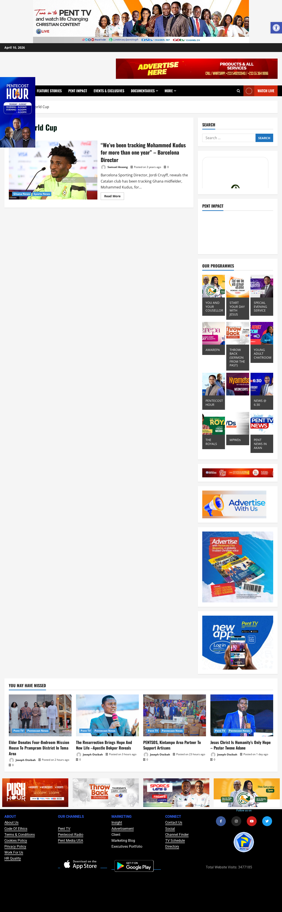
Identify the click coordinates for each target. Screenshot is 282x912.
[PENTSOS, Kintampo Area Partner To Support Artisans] (174, 715)
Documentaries (143, 90)
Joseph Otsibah (22, 760)
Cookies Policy (15, 840)
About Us (11, 822)
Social (170, 829)
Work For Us (13, 852)
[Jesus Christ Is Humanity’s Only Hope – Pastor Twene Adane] (241, 715)
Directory (172, 846)
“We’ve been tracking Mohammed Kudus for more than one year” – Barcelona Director (53, 169)
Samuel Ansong (114, 167)
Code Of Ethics (15, 829)
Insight (116, 822)
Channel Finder (177, 835)
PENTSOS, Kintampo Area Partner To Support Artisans (172, 745)
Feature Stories (49, 90)
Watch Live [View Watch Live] (258, 90)
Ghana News (21, 194)
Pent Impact (77, 90)
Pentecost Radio (70, 835)
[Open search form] (238, 91)
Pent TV (18, 731)
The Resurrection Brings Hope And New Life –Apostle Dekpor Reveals (104, 745)
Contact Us (173, 822)
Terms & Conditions (19, 835)
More (169, 90)
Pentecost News (37, 731)
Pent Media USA (70, 840)
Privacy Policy (15, 846)
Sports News (42, 194)
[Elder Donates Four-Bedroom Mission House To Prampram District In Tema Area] (40, 715)
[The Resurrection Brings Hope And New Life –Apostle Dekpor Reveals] (107, 715)
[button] (276, 27)
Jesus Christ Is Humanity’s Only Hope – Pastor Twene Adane (240, 745)
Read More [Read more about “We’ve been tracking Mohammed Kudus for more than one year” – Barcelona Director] (114, 195)
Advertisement (122, 829)
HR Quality (12, 858)
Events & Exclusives (109, 90)
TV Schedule (175, 840)
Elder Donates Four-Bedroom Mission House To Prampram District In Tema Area (39, 747)
